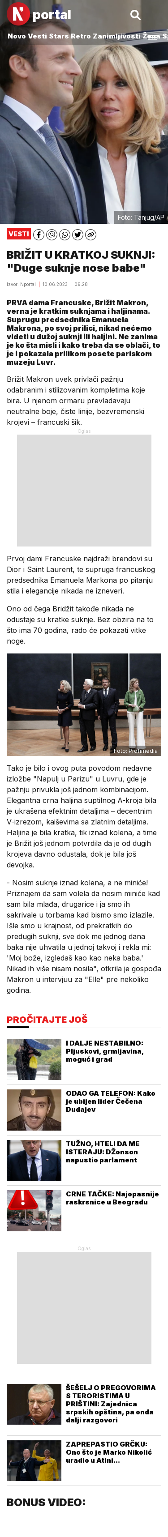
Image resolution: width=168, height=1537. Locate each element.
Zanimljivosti (117, 36)
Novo (17, 36)
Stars (59, 36)
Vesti (37, 36)
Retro (81, 36)
